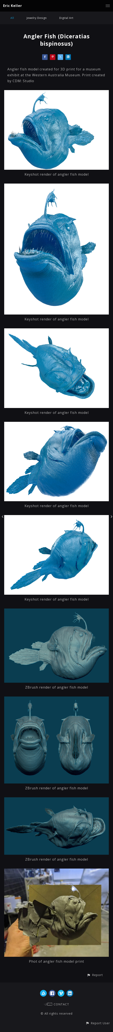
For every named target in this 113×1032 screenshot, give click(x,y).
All (12, 18)
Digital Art (66, 18)
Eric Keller (12, 5)
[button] (95, 975)
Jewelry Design (37, 18)
